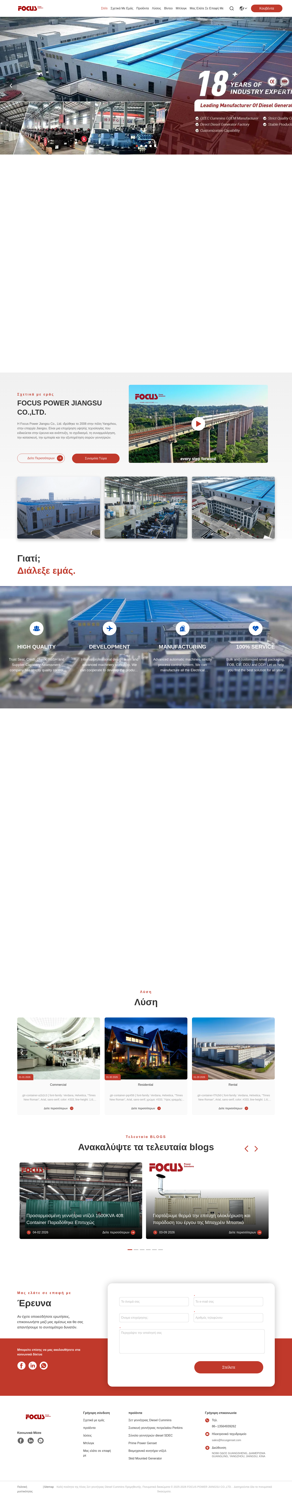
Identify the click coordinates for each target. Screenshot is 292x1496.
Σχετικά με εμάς (122, 8)
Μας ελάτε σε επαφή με (207, 8)
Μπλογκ (181, 8)
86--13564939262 (224, 1426)
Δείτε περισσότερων (45, 458)
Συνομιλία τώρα (96, 458)
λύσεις (156, 8)
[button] (137, 146)
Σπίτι (104, 8)
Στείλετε (228, 1367)
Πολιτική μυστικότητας (25, 1489)
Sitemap (49, 1486)
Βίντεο (168, 8)
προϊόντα (142, 8)
